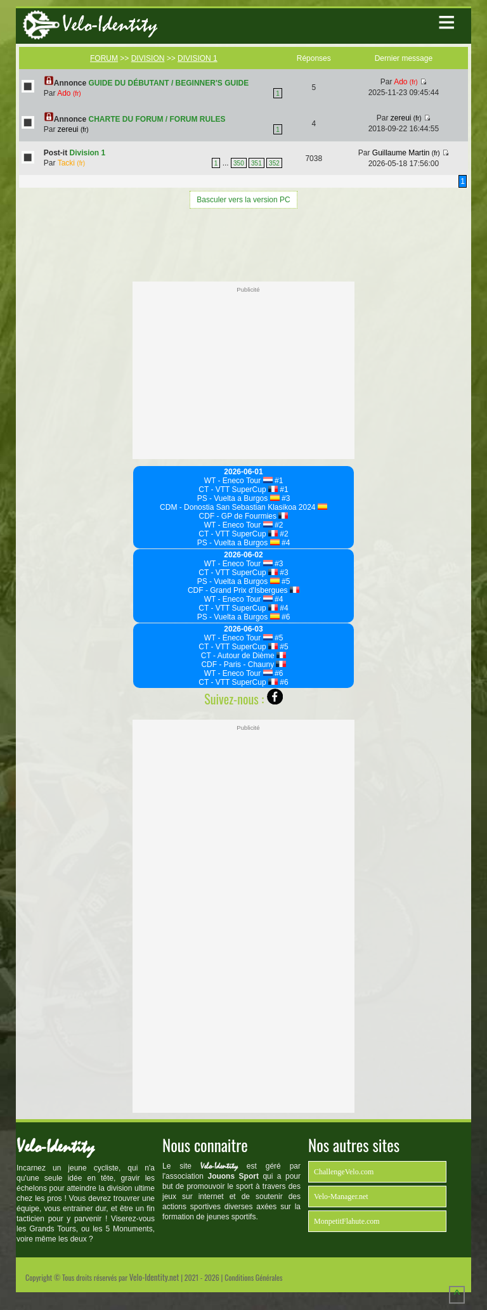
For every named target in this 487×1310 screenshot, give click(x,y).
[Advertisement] (243, 243)
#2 (278, 525)
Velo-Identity (109, 24)
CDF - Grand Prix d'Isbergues (243, 590)
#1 (278, 480)
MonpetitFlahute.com (347, 1221)
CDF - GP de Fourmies (244, 516)
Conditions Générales (253, 1277)
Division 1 (88, 152)
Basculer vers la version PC (243, 199)
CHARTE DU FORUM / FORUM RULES (157, 119)
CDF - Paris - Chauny (243, 664)
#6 (285, 617)
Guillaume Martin (406, 152)
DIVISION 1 (198, 58)
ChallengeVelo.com (343, 1171)
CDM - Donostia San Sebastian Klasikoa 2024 (243, 507)
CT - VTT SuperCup (238, 489)
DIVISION (148, 58)
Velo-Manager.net (341, 1196)
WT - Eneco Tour (238, 480)
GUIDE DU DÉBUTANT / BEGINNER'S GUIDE (169, 83)
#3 (285, 498)
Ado (69, 93)
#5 (285, 581)
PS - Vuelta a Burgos (238, 498)
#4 (285, 542)
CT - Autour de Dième (243, 655)
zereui (73, 129)
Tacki (71, 163)
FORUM (104, 58)
